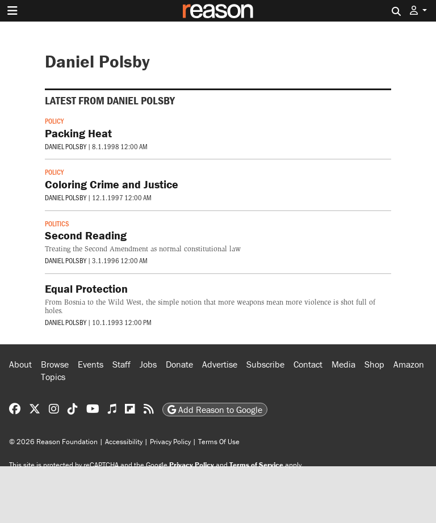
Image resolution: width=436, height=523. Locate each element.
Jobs (148, 364)
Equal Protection (86, 288)
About (20, 364)
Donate (179, 364)
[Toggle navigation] (12, 10)
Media (343, 364)
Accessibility (123, 441)
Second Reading (86, 235)
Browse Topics (55, 370)
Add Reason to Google (214, 409)
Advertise (219, 364)
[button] (418, 10)
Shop (374, 364)
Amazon (408, 364)
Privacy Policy (170, 441)
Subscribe (265, 364)
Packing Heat (78, 133)
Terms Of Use (219, 441)
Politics (57, 223)
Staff (121, 364)
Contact (308, 364)
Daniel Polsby (65, 146)
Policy (54, 120)
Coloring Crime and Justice (111, 184)
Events (90, 364)
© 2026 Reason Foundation (53, 441)
